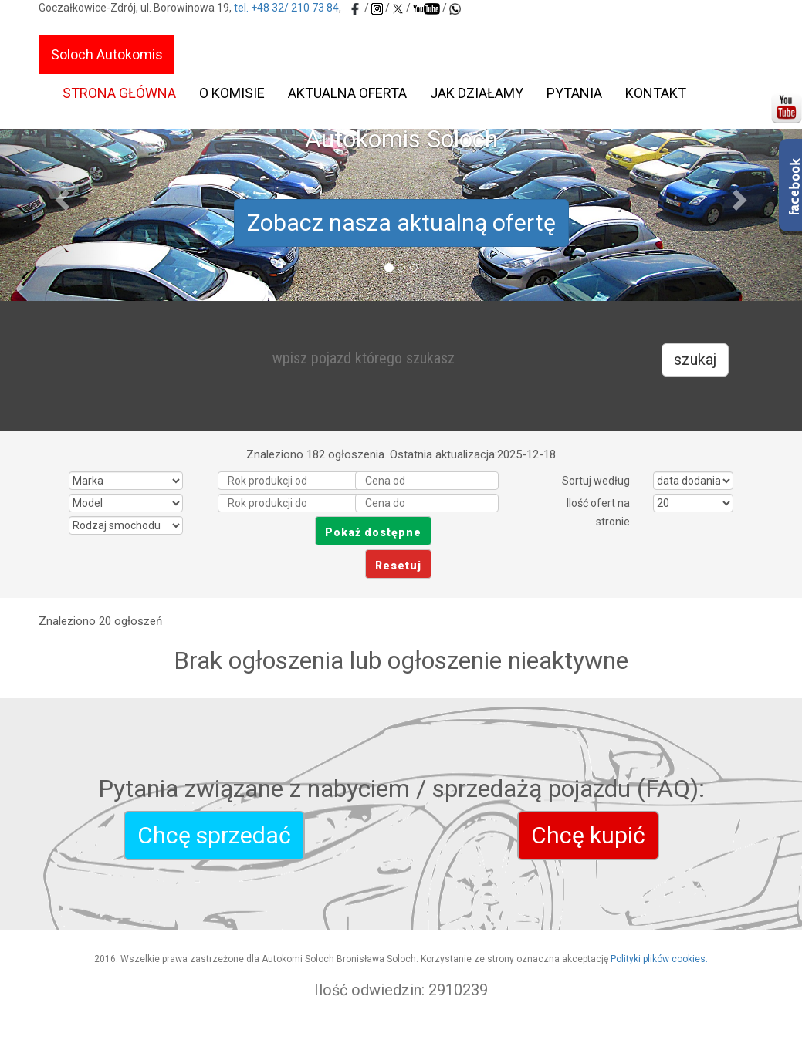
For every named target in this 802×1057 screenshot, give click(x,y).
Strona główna (119, 93)
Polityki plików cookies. (659, 959)
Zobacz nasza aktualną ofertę (401, 222)
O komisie (232, 93)
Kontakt (655, 93)
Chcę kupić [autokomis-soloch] (588, 835)
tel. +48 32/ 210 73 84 (286, 8)
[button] (60, 195)
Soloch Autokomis (107, 54)
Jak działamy (476, 93)
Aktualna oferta (347, 93)
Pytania (574, 93)
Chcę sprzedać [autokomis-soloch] (214, 835)
